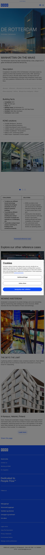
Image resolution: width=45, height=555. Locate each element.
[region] (22, 277)
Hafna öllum (22, 283)
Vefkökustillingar (22, 277)
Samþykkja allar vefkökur (22, 289)
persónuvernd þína (18, 272)
